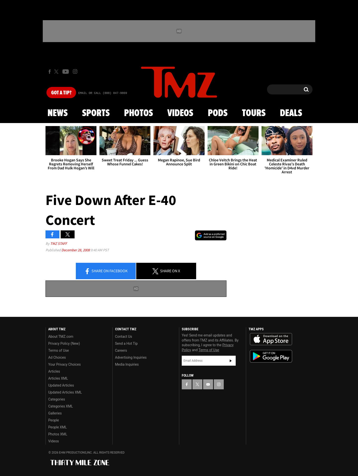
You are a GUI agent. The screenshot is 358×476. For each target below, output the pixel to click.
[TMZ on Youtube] (65, 71)
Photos (138, 113)
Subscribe (231, 361)
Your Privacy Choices (64, 364)
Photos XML (57, 434)
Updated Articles (61, 385)
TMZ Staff (58, 243)
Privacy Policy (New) (64, 343)
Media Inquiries (127, 364)
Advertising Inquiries (131, 357)
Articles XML (58, 378)
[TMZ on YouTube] (208, 384)
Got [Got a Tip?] (61, 93)
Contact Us (123, 337)
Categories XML (60, 406)
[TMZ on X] (57, 72)
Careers (121, 350)
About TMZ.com (60, 337)
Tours (254, 113)
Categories (56, 399)
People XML (57, 427)
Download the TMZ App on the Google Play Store (271, 356)
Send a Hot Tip (126, 343)
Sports (96, 113)
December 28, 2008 (75, 250)
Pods (217, 113)
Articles (54, 371)
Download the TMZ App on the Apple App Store (271, 339)
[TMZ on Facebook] (49, 72)
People (53, 420)
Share (106, 271)
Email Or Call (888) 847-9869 (102, 93)
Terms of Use (58, 350)
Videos (180, 113)
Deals (291, 113)
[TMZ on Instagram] (75, 71)
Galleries (55, 413)
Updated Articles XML (65, 392)
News (57, 113)
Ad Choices (57, 357)
